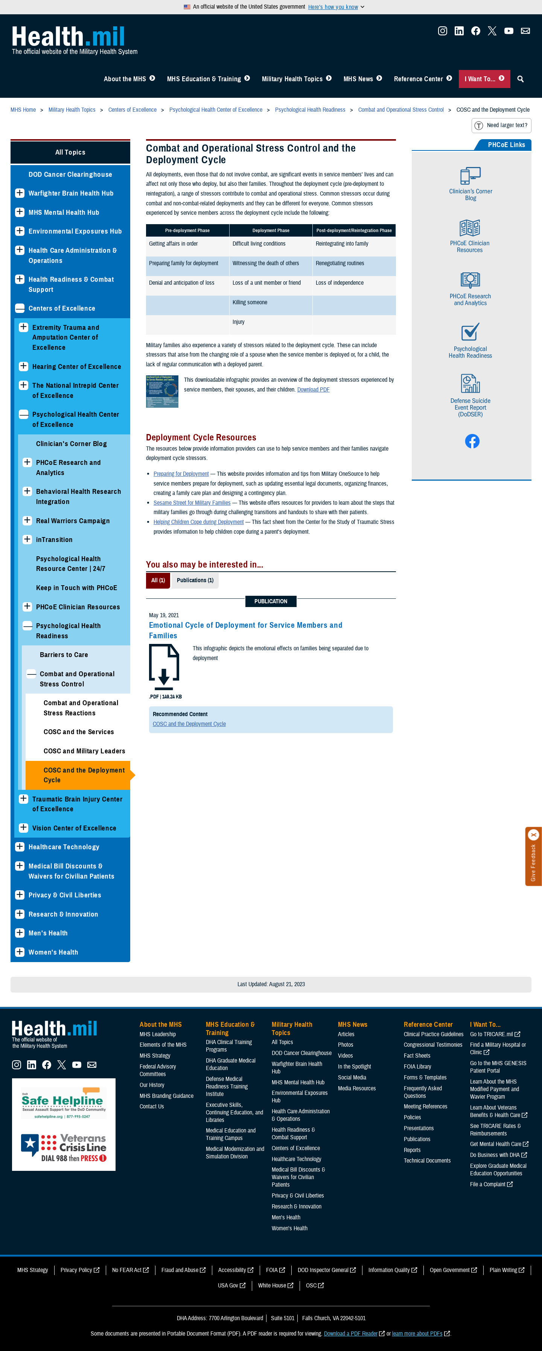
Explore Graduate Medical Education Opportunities (498, 1169)
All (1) (158, 580)
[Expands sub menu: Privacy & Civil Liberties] (19, 895)
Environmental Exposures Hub (75, 231)
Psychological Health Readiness (68, 630)
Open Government (450, 1270)
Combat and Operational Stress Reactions (81, 707)
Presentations (419, 1128)
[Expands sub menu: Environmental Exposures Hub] (19, 231)
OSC (311, 1285)
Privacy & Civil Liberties (65, 895)
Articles (346, 1034)
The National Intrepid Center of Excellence (75, 390)
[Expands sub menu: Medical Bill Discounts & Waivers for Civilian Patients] (19, 866)
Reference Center (418, 79)
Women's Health (53, 952)
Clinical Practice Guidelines (434, 1034)
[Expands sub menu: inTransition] (27, 539)
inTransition (54, 539)
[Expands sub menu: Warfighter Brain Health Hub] (19, 193)
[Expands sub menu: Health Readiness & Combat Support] (19, 279)
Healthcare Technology (64, 846)
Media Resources (357, 1088)
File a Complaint (487, 1184)
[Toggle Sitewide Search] (520, 79)
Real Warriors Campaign (73, 520)
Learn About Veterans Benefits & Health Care (495, 1111)
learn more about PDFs (417, 1333)
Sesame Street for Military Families (192, 503)
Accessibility (232, 1270)
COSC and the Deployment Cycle (84, 775)
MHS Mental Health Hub (64, 212)
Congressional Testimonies (433, 1045)
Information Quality (389, 1270)
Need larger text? (500, 125)
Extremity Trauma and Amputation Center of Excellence (65, 337)
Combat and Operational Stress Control (77, 678)
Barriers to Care (64, 654)
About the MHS (125, 79)
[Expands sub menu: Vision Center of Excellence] (23, 828)
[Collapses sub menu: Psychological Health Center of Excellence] (23, 414)
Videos (345, 1056)
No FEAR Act (127, 1270)
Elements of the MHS (163, 1045)
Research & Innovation (64, 914)
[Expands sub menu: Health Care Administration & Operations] (19, 250)
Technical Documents (427, 1160)
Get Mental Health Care (495, 1144)
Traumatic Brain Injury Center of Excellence (77, 804)
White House (272, 1285)
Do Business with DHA (495, 1155)
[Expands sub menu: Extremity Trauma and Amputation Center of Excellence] (23, 327)
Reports (412, 1150)
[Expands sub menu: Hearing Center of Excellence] (23, 366)
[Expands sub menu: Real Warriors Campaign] (27, 520)
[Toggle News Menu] (379, 79)
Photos (345, 1045)
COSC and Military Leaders (85, 751)
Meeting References (426, 1106)
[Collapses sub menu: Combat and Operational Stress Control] (31, 674)
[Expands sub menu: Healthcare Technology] (19, 847)
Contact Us (152, 1106)
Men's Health (48, 933)
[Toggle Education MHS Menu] (247, 79)
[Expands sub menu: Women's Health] (19, 952)
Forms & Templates (425, 1077)
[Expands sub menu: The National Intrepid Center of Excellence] (23, 385)
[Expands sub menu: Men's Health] (19, 933)
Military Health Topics (292, 79)
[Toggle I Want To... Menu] (501, 79)
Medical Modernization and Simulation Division (235, 1152)
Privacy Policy (76, 1270)
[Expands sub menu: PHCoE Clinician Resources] (27, 607)
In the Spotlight (354, 1066)
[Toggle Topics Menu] (329, 79)
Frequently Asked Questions (423, 1092)
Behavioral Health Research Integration (78, 496)
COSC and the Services (79, 731)
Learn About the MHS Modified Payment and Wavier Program (494, 1089)
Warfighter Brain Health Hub (71, 193)
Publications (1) (195, 580)
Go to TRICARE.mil (491, 1034)
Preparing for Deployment (181, 474)
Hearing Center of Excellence (77, 366)
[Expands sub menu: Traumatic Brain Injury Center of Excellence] (23, 799)
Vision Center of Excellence (74, 828)
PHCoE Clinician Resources (78, 607)
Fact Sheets (417, 1056)
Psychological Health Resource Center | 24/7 (71, 563)
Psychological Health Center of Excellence (75, 419)
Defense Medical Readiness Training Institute (227, 1086)
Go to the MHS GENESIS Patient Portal (498, 1067)
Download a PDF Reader (351, 1333)
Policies (412, 1117)
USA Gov (228, 1285)
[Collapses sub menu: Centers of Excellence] (19, 308)
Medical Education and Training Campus (231, 1134)
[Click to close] (533, 835)
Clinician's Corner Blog (71, 443)
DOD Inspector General (323, 1270)
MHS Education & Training (204, 79)
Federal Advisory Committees (158, 1070)
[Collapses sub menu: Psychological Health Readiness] (27, 625)
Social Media (352, 1077)
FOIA (272, 1270)
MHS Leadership (158, 1034)
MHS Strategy (155, 1056)
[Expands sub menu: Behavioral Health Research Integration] (27, 491)
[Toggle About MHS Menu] (152, 79)
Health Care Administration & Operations (73, 255)
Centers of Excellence (62, 308)
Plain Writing (503, 1270)
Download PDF (313, 389)
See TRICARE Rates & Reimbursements (495, 1129)
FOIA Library (417, 1066)
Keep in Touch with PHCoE (76, 587)
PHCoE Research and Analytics (68, 467)
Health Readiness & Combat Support (71, 284)
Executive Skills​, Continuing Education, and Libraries (234, 1112)
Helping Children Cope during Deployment (199, 522)
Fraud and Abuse (179, 1270)
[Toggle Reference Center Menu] (449, 79)
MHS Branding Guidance (166, 1096)
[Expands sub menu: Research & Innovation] (19, 914)
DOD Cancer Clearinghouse (71, 174)
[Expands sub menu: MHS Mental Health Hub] (19, 212)
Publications (417, 1139)
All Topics (70, 152)
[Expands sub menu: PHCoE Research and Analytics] (27, 462)
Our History (152, 1085)
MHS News (358, 79)
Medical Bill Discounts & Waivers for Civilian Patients (71, 871)
